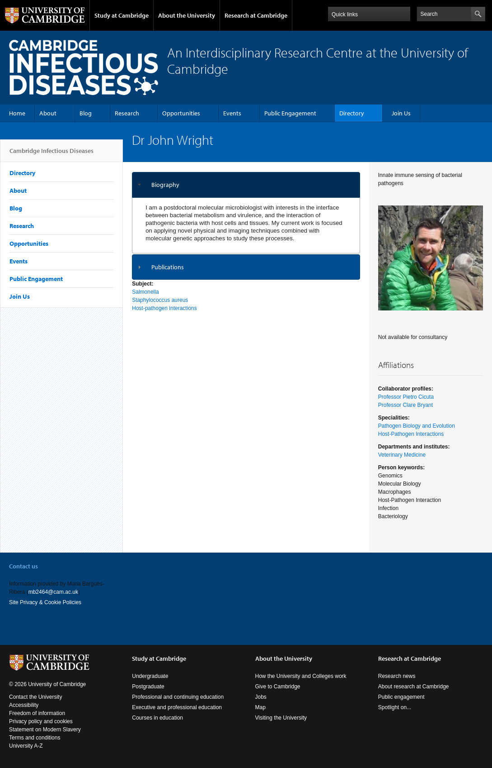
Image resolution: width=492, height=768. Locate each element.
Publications (167, 267)
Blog (86, 113)
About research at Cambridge (413, 686)
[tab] (246, 185)
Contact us (23, 566)
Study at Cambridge (121, 15)
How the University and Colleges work (301, 676)
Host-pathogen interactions (164, 308)
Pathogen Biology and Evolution (416, 426)
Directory (351, 113)
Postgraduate (148, 686)
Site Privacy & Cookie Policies (45, 602)
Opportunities (181, 113)
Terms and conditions (34, 738)
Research (127, 113)
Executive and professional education (177, 707)
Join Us (401, 113)
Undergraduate (150, 676)
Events (232, 113)
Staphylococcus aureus (160, 300)
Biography (165, 185)
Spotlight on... (394, 707)
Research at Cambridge (256, 15)
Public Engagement (290, 113)
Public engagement (401, 697)
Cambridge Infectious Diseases (51, 154)
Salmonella (145, 292)
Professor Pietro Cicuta (406, 397)
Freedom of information (37, 713)
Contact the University (35, 697)
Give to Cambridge (277, 686)
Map (260, 707)
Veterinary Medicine (402, 455)
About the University (186, 15)
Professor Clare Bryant (405, 405)
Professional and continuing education (178, 697)
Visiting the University (281, 718)
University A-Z (26, 746)
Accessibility (23, 705)
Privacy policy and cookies (41, 721)
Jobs (261, 697)
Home (17, 113)
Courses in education (157, 718)
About (47, 113)
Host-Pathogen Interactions (411, 434)
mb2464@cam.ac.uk (53, 592)
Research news (397, 676)
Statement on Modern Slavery (45, 729)
